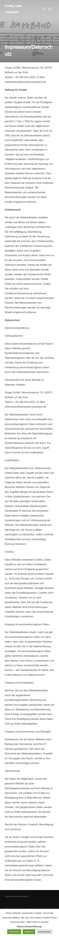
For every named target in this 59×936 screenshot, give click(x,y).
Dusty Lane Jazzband (13, 9)
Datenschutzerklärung (29, 926)
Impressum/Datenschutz (16, 896)
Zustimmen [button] (14, 932)
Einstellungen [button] (44, 932)
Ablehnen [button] (29, 932)
